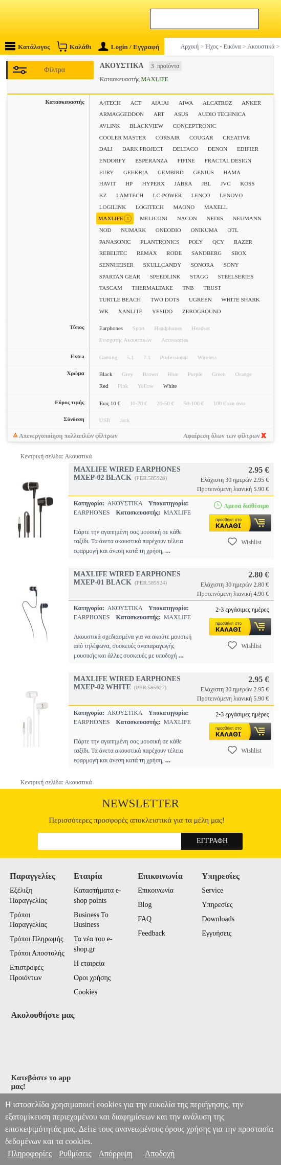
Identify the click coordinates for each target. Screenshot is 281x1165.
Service (212, 890)
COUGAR (201, 137)
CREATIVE (236, 137)
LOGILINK (112, 207)
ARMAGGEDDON (121, 114)
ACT (136, 103)
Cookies (85, 992)
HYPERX (153, 183)
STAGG (199, 276)
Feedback (151, 933)
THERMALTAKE (152, 288)
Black (106, 374)
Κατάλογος (27, 46)
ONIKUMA (204, 230)
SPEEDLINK (165, 276)
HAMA (232, 172)
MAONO (184, 207)
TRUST (212, 288)
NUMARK (133, 230)
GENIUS (203, 172)
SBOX (238, 253)
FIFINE (186, 160)
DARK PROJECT (142, 149)
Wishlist (245, 541)
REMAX (147, 253)
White (170, 386)
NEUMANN (246, 218)
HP (129, 183)
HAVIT (107, 183)
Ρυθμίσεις (75, 1153)
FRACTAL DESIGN (227, 160)
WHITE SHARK (240, 299)
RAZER (243, 242)
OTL (232, 230)
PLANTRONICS (159, 242)
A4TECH (110, 103)
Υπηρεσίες (217, 904)
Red (104, 386)
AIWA (186, 103)
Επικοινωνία (156, 890)
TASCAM (110, 288)
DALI (106, 149)
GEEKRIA (135, 172)
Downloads (218, 919)
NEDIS (214, 218)
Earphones (111, 328)
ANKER (251, 103)
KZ (103, 195)
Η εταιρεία (89, 963)
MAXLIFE (115, 218)
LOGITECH (150, 207)
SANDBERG (206, 253)
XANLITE (130, 311)
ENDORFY (112, 160)
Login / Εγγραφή (129, 47)
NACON (187, 218)
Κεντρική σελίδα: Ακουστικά (56, 456)
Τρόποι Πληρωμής (36, 939)
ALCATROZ (217, 103)
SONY (231, 265)
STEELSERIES (236, 276)
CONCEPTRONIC (194, 126)
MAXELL (216, 207)
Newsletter (140, 803)
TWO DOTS (165, 299)
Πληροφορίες (30, 1153)
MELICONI (153, 218)
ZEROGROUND (201, 311)
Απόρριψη (115, 1153)
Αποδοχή (160, 1153)
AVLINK (109, 126)
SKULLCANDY (162, 265)
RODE (174, 253)
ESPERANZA (151, 160)
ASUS (181, 114)
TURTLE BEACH (120, 299)
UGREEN (200, 299)
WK (104, 311)
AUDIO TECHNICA (222, 114)
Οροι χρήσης (92, 978)
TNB (188, 288)
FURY (106, 172)
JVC (226, 183)
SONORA (202, 265)
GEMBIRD (171, 172)
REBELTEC (113, 253)
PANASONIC (115, 242)
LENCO (200, 195)
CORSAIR (168, 137)
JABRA (183, 183)
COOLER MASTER (122, 137)
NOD (105, 230)
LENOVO (231, 195)
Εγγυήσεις (216, 933)
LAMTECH (129, 195)
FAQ (145, 919)
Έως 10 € (109, 403)
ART (159, 114)
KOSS (247, 183)
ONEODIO (168, 230)
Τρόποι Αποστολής (37, 953)
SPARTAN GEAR (119, 276)
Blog (145, 904)
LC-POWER (167, 195)
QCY (218, 242)
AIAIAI (160, 103)
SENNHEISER (116, 265)
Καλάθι (74, 46)
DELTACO (185, 149)
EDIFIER (247, 149)
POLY (196, 242)
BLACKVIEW (146, 126)
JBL (206, 183)
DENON (218, 149)
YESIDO (162, 311)
